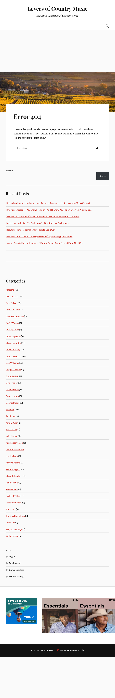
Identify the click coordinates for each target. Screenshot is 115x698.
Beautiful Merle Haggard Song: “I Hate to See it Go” (30, 229)
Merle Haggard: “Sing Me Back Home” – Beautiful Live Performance (38, 223)
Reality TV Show (13, 495)
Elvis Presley (12, 382)
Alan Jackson (12, 296)
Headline (10, 409)
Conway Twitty (13, 349)
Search (9, 170)
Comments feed (16, 569)
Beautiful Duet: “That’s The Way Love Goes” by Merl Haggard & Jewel (39, 236)
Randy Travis (12, 482)
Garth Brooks (12, 389)
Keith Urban (12, 436)
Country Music (13, 356)
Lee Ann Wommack (15, 449)
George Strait (12, 402)
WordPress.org (16, 576)
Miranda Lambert (14, 476)
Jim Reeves (11, 416)
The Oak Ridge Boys (15, 515)
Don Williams (12, 362)
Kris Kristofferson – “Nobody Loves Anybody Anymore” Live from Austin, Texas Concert (48, 203)
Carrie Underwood (15, 316)
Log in (12, 556)
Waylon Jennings (14, 529)
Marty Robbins (13, 462)
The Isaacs (11, 509)
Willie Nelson (12, 535)
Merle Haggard (13, 469)
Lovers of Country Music (57, 8)
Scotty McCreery (14, 502)
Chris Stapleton (13, 336)
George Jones (12, 396)
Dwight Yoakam (13, 369)
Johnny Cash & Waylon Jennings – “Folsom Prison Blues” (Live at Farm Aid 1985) (44, 243)
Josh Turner (11, 429)
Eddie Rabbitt (12, 376)
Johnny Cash (12, 422)
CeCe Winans (12, 323)
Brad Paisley (12, 303)
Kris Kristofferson (14, 442)
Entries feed (14, 563)
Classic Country (13, 342)
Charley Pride (12, 329)
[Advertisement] (57, 51)
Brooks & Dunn (13, 309)
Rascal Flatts (12, 489)
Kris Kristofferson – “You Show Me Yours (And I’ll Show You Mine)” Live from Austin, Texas (49, 209)
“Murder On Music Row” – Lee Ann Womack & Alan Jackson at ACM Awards (42, 216)
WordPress (49, 650)
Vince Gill (10, 522)
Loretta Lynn (12, 456)
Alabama (10, 289)
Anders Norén (77, 650)
